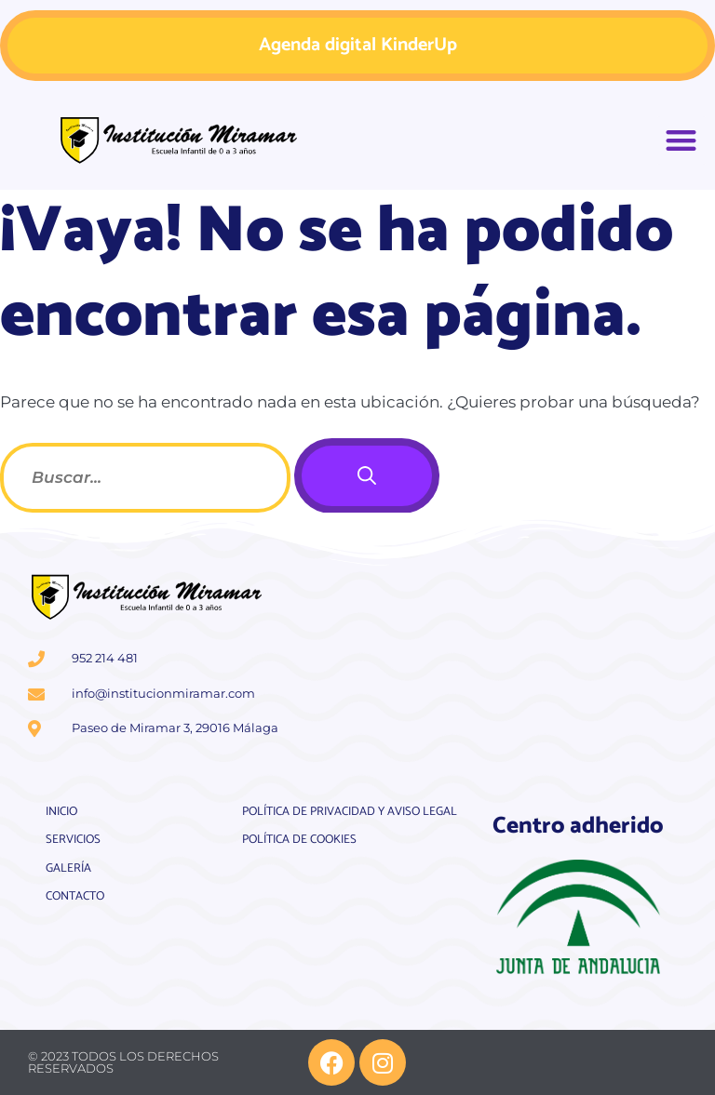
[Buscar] (366, 476)
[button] (682, 141)
